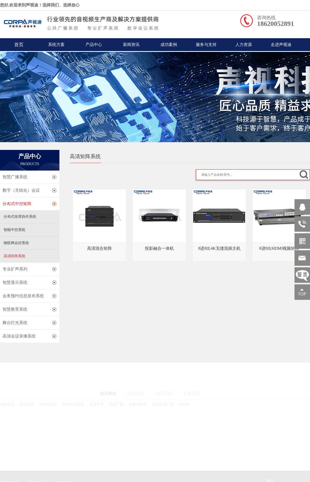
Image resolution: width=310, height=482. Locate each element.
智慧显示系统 (15, 282)
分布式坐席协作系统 (20, 217)
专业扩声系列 (15, 269)
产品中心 (94, 43)
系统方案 (56, 43)
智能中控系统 (14, 230)
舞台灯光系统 (15, 322)
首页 (19, 43)
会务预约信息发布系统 (23, 296)
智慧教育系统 (15, 309)
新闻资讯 (131, 43)
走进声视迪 (281, 43)
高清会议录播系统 (19, 336)
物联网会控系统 (16, 243)
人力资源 (243, 43)
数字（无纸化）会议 (21, 190)
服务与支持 (206, 43)
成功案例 (168, 43)
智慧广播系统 (15, 177)
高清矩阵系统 (14, 256)
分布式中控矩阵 (17, 204)
